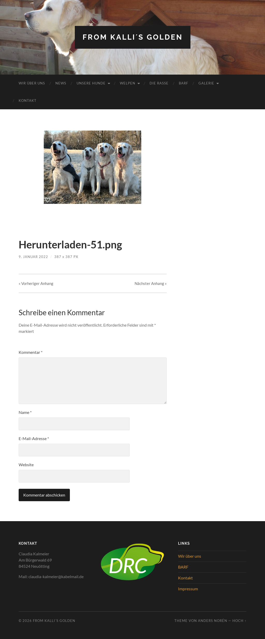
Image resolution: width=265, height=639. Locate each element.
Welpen (127, 83)
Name (25, 412)
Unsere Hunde (91, 83)
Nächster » (151, 283)
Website (26, 464)
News (60, 83)
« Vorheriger (36, 283)
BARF (183, 83)
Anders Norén (212, 621)
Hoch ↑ (239, 621)
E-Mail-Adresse (34, 438)
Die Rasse (159, 83)
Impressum (188, 588)
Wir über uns (32, 83)
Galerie (206, 83)
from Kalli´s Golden (133, 37)
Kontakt (27, 100)
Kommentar (30, 352)
